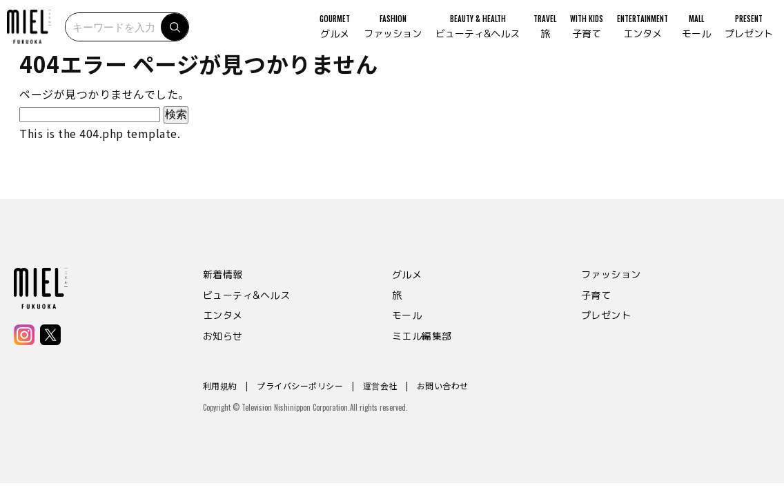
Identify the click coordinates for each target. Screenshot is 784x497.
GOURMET (325, 34)
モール (407, 315)
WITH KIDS (577, 34)
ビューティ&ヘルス (246, 295)
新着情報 (223, 274)
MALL (686, 34)
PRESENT (739, 34)
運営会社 (380, 385)
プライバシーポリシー (300, 385)
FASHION (383, 34)
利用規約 (220, 385)
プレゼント (606, 315)
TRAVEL (535, 34)
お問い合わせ (443, 385)
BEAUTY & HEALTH (468, 34)
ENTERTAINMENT (632, 34)
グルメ (407, 274)
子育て (596, 295)
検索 (189, 34)
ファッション (611, 274)
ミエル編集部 (422, 335)
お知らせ (223, 335)
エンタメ (223, 315)
